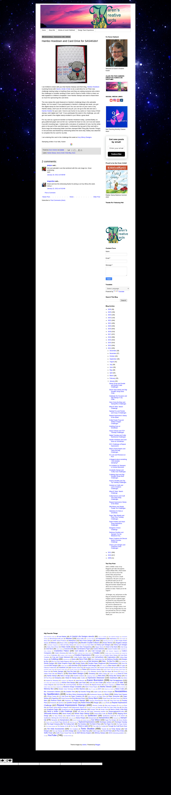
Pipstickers (68, 700)
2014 (110, 342)
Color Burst (49, 649)
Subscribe (116, 154)
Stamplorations (64, 720)
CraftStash (80, 653)
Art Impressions (101, 638)
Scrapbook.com (66, 709)
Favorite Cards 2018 (105, 667)
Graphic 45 (112, 673)
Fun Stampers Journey (94, 671)
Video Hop (85, 731)
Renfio (107, 702)
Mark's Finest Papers (91, 686)
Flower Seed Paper (120, 669)
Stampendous (104, 718)
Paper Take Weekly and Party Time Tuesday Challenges (116, 517)
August (112, 362)
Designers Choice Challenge (115, 528)
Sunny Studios (123, 720)
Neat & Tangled (108, 691)
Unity (78, 731)
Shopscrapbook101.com (116, 711)
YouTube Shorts (67, 735)
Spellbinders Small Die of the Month (114, 715)
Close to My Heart (111, 647)
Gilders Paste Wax (49, 673)
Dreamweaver (113, 663)
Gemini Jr (122, 671)
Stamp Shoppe (80, 718)
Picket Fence (106, 698)
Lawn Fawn (82, 682)
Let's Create (99, 682)
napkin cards (97, 691)
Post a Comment (50, 193)
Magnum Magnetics (109, 684)
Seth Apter (81, 711)
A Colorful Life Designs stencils (82, 636)
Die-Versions (93, 661)
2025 (110, 312)
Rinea (120, 705)
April (111, 373)
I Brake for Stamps (71, 678)
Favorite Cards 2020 (49, 669)
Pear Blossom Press (78, 698)
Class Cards (66, 647)
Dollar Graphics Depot (65, 663)
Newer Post (46, 197)
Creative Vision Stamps (111, 655)
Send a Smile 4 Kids (63, 89)
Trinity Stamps (116, 729)
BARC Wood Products (59, 640)
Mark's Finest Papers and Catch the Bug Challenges (117, 450)
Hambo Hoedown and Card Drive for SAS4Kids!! (117, 440)
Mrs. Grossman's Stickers (52, 691)
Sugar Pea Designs (110, 720)
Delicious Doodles (113, 659)
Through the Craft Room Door (117, 726)
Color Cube (59, 649)
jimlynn (49, 165)
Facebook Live (63, 667)
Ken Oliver (46, 682)
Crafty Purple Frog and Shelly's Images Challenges (116, 421)
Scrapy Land (104, 709)
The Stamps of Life (62, 726)
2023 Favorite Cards (49, 636)
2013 (110, 345)
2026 (110, 309)
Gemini (116, 671)
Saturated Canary (90, 707)
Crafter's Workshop (60, 653)
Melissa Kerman (121, 686)
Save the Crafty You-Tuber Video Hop (108, 707)
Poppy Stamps (79, 700)
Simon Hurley (66, 713)
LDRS (91, 682)
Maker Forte (120, 684)
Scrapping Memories (80, 709)
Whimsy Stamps (100, 733)
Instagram (63, 680)
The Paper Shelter (122, 724)
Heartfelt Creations (78, 675)
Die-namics (75, 661)
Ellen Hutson (112, 665)
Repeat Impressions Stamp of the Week (117, 503)
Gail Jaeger (107, 671)
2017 (110, 334)
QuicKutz (61, 702)
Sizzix (73, 153)
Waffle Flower (48, 733)
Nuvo (107, 694)
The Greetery (82, 724)
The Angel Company (53, 724)
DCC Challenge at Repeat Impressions (117, 445)
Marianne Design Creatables (72, 687)
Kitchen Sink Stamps (68, 682)
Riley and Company (110, 705)
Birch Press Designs (86, 640)
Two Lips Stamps (57, 731)
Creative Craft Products (66, 655)
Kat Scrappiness (116, 680)
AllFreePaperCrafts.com (56, 638)
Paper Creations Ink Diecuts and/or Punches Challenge (118, 540)
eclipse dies (64, 665)
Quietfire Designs (72, 703)
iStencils (71, 680)
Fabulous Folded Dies (50, 667)
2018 (110, 331)
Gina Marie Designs (75, 673)
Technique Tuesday (121, 722)
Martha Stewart (106, 687)
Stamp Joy (71, 718)
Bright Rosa (74, 643)
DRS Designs (53, 665)
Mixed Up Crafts (109, 689)
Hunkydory (58, 678)
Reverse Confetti (97, 705)
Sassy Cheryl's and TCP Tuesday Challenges (117, 431)
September (113, 359)
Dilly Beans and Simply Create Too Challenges (117, 507)
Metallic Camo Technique (66, 689)
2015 (110, 340)
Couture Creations (112, 649)
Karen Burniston (95, 680)
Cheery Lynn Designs (103, 645)
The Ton (73, 726)
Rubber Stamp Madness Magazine (59, 707)
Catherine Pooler (80, 644)
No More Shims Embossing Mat (76, 694)
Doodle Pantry (80, 663)
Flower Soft (47, 671)
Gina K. (60, 673)
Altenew (69, 638)
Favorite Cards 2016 (77, 667)
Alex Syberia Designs (114, 636)
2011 (110, 552)
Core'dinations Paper (83, 649)
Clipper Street (99, 647)
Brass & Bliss (64, 642)
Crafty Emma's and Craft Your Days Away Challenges (117, 497)
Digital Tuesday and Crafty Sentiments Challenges (117, 436)
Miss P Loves (92, 689)
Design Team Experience (86, 30)
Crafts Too (71, 653)
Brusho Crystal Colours (90, 643)
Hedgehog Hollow (91, 675)
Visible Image (96, 731)
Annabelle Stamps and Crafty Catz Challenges (117, 471)
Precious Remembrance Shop (98, 700)
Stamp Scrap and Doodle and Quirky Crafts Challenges (117, 385)
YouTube (52, 735)
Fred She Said (71, 671)
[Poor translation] (8, 761)
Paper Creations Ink (77, 696)
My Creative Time (69, 691)
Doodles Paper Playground (96, 663)
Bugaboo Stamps (121, 643)
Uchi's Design (69, 731)
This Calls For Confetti (99, 726)
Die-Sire (83, 661)
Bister (98, 640)
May (111, 370)
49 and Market (61, 636)
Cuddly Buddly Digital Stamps (82, 657)
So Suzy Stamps (57, 715)
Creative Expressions (82, 655)
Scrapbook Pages (52, 709)
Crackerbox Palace (61, 651)
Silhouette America (51, 713)
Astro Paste (122, 638)
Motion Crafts (119, 689)
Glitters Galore (103, 673)
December (113, 351)
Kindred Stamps (55, 682)
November (113, 353)
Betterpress (72, 640)
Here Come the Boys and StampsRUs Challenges (117, 403)
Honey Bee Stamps (115, 676)
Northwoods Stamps (96, 694)
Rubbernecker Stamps (77, 707)
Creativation (54, 655)
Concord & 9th (68, 649)
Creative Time (98, 655)
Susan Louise (49, 722)
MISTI (99, 689)
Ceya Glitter (90, 644)
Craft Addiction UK (81, 651)
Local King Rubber (71, 684)
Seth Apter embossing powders (96, 711)
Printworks (53, 702)
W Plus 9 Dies (119, 731)
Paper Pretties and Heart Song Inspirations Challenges (117, 523)
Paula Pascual (66, 698)
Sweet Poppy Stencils (61, 722)
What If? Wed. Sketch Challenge (116, 492)
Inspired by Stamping (52, 680)
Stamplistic (54, 720)
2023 (110, 318)
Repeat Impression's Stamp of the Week (118, 416)
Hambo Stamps (51, 153)
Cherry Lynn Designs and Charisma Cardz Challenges (117, 546)
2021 (110, 323)
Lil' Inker (120, 682)
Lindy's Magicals (48, 684)
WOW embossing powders (116, 733)
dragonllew (51, 181)
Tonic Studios (88, 728)
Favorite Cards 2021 (62, 669)
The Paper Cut (108, 724)
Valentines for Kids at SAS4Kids (116, 512)
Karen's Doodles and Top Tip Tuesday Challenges (117, 481)
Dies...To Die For (108, 661)
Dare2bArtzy (66, 659)
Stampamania (92, 718)
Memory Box (49, 689)
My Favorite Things (84, 691)
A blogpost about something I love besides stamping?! (118, 461)
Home (44, 30)
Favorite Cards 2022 (74, 669)
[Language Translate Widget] (117, 288)
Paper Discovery (92, 696)
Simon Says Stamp (81, 713)
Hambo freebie (47, 111)
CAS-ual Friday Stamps (67, 644)
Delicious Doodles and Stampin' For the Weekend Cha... (116, 534)
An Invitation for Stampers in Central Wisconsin (117, 466)
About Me (52, 30)
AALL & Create (102, 636)
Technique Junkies (106, 722)
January (112, 381)
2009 (110, 558)
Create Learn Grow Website (112, 653)
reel (103, 702)
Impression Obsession (96, 678)
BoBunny (54, 643)
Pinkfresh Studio (56, 700)
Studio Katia (86, 720)
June (111, 367)
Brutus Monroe (107, 643)
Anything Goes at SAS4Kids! (114, 427)
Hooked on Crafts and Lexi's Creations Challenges (116, 487)
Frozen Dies (83, 671)
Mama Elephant (57, 686)
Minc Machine (80, 689)
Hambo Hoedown (93, 87)
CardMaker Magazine (52, 644)
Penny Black (93, 698)
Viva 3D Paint (107, 731)
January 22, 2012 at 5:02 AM (56, 188)
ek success (73, 665)
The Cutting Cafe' (68, 724)
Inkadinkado (113, 678)
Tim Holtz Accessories (55, 729)
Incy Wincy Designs (84, 137)
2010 (110, 555)
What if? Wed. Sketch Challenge (116, 407)
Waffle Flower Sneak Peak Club (65, 733)
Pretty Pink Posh (114, 700)
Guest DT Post (122, 673)
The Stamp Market (50, 726)
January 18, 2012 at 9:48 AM (56, 175)
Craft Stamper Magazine (112, 651)
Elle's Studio (103, 665)
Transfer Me (105, 729)
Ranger (96, 703)
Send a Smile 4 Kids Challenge (59, 711)
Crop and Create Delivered (61, 657)
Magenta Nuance (97, 684)
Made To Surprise (84, 684)
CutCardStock (99, 657)
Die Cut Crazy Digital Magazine (61, 661)
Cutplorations (111, 657)
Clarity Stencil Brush (53, 647)
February (113, 378)
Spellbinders (92, 716)
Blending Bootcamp (108, 640)
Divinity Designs (49, 663)
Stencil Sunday (77, 720)
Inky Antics (124, 678)
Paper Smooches (114, 696)
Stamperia (116, 718)
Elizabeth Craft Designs (89, 665)
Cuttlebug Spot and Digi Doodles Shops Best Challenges (116, 476)
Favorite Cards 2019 (119, 667)
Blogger (97, 745)
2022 (110, 320)
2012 (110, 348)
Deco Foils (83, 659)
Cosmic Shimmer (98, 649)
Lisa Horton (60, 684)
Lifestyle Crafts (110, 682)
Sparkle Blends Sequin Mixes (75, 715)
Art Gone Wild (90, 638)
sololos (84, 745)
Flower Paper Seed (108, 669)
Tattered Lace (73, 722)
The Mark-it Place (95, 724)
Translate (119, 291)
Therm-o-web (83, 726)
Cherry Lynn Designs (120, 645)
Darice (74, 659)
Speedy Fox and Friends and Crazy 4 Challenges (117, 412)
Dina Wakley (122, 661)
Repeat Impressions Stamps (71, 705)
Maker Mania (47, 686)
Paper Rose (102, 696)
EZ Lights (122, 665)
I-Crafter (82, 678)
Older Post (96, 197)
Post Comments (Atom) (57, 200)
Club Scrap (124, 647)
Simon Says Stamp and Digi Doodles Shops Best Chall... (118, 391)
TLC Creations (74, 729)
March (112, 375)
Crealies (96, 653)
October (112, 356)
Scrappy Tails (94, 709)
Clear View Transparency (84, 647)
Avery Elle (47, 640)
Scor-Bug (124, 707)
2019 (110, 329)
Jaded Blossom (80, 680)
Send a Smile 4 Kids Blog (64, 153)
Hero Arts (101, 676)
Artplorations (113, 638)
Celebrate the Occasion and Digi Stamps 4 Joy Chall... (118, 397)
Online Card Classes (120, 694)
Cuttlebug (54, 659)
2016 (110, 337)
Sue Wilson (95, 720)
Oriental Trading (51, 696)
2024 (110, 315)
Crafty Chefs (88, 653)
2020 (110, 326)
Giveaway (92, 673)
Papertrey (55, 698)
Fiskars (84, 669)
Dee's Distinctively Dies (98, 659)
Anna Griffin (80, 638)
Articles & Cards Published (66, 30)
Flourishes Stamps (95, 669)
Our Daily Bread (64, 696)
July (111, 364)
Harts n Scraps (65, 676)
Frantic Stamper (58, 671)
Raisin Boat (85, 703)
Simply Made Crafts (99, 713)
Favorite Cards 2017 (91, 667)
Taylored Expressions (86, 722)
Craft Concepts (96, 651)
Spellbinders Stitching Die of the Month (55, 718)
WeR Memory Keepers (84, 733)
